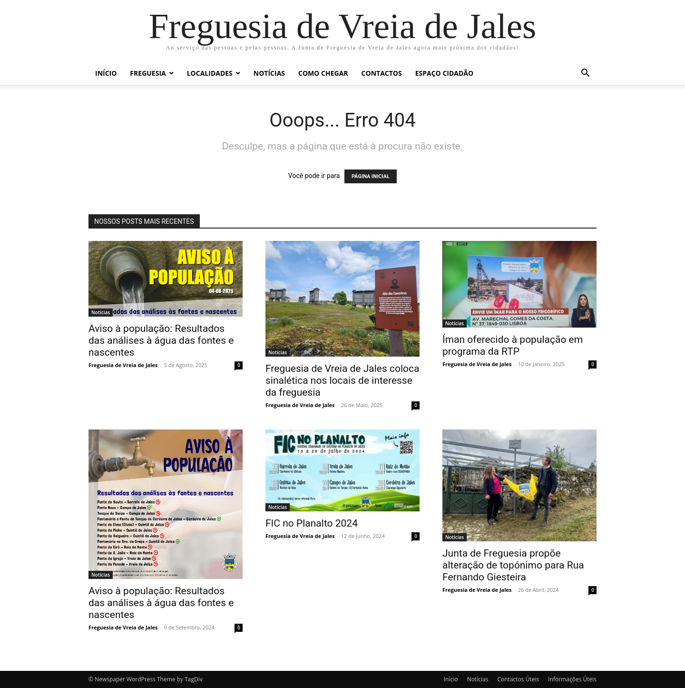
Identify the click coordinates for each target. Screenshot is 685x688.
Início (106, 73)
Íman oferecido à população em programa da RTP (512, 345)
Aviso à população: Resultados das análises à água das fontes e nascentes (161, 340)
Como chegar (323, 73)
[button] (585, 74)
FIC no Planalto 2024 (311, 523)
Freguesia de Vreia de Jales (123, 365)
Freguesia (148, 73)
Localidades (210, 73)
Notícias (269, 73)
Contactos (382, 73)
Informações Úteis (572, 679)
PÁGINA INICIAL (371, 176)
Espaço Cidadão (444, 73)
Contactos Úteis (518, 679)
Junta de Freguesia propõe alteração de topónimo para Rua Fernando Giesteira (513, 565)
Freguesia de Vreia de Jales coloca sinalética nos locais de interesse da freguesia (342, 380)
